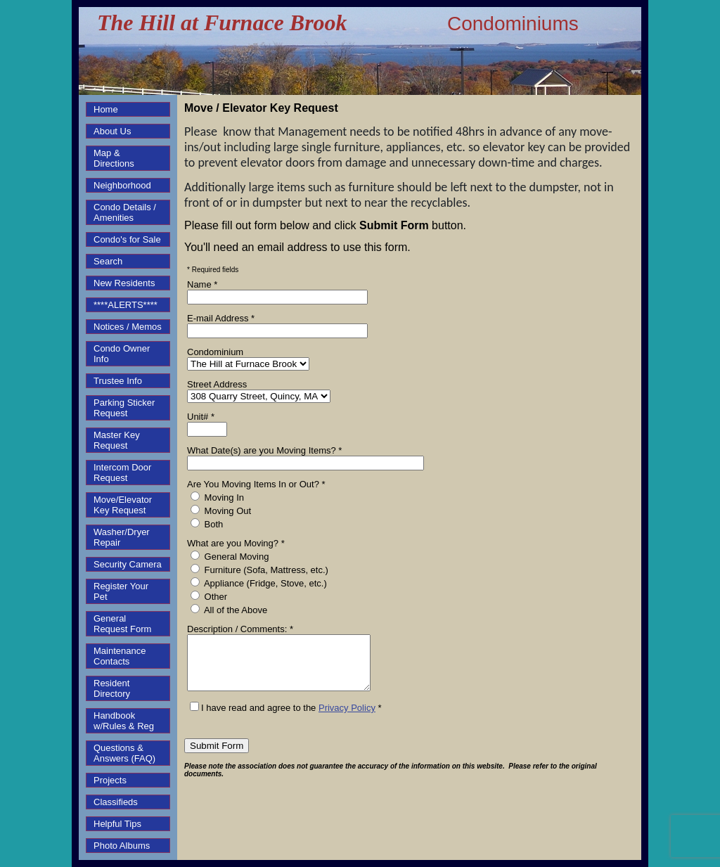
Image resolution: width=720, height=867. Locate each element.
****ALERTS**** (126, 305)
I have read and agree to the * (286, 718)
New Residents (124, 283)
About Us (112, 131)
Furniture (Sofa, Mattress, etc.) (259, 569)
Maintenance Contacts (120, 656)
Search (108, 261)
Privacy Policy (347, 718)
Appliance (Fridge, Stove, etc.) (259, 583)
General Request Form (122, 623)
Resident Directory (112, 688)
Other (209, 596)
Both (207, 523)
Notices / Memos (128, 326)
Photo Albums (122, 845)
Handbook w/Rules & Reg (124, 720)
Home (106, 109)
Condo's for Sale (127, 239)
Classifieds (116, 802)
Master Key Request (117, 440)
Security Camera (128, 564)
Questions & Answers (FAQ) (124, 753)
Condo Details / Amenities (125, 212)
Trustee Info (118, 380)
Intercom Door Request (122, 472)
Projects (110, 780)
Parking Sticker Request (124, 407)
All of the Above (229, 609)
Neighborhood (122, 185)
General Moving (230, 556)
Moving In (217, 497)
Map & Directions (114, 158)
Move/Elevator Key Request (123, 504)
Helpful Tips (117, 823)
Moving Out (221, 510)
